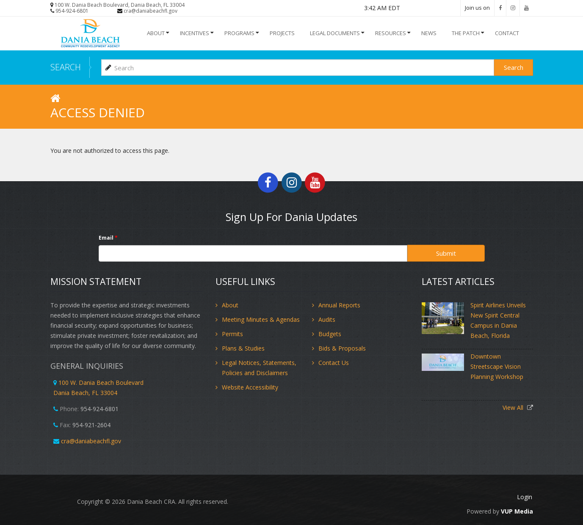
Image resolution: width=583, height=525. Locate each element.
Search (513, 67)
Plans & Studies (243, 348)
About (156, 33)
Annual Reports (339, 305)
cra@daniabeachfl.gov (150, 10)
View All (514, 407)
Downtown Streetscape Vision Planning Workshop (496, 366)
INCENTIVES (194, 33)
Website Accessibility (250, 387)
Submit (446, 253)
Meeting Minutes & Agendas (261, 319)
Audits (326, 319)
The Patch (466, 33)
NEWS (429, 33)
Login (525, 497)
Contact (507, 33)
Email (108, 237)
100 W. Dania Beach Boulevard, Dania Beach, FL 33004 (120, 4)
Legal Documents (335, 33)
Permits (232, 333)
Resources (390, 33)
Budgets (329, 333)
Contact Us (333, 362)
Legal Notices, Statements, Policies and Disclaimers (259, 367)
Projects (282, 33)
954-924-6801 (71, 10)
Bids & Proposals (342, 348)
